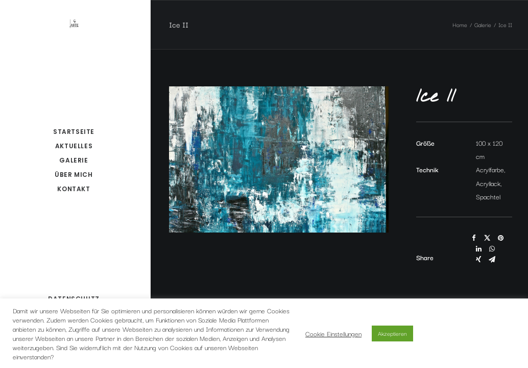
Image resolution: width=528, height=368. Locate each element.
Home (459, 24)
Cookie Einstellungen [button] (333, 333)
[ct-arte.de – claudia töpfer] (74, 23)
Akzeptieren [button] (392, 333)
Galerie (482, 24)
